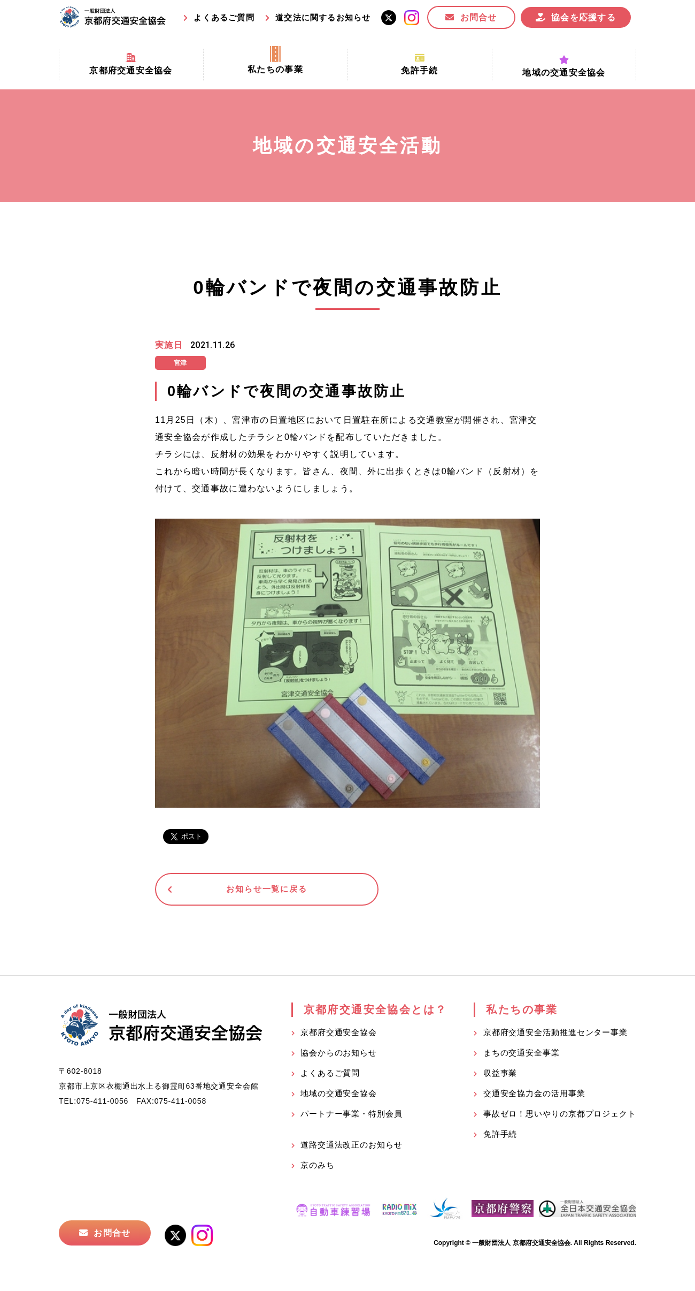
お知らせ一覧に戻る (238, 890)
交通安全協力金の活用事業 (534, 1095)
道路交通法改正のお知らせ (351, 1147)
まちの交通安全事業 (521, 1055)
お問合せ (478, 17)
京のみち (317, 1167)
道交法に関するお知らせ (322, 17)
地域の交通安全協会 (338, 1095)
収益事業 (500, 1075)
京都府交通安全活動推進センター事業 (555, 1034)
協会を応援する (583, 17)
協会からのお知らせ (338, 1055)
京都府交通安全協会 (338, 1034)
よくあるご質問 (224, 17)
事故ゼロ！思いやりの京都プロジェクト (559, 1116)
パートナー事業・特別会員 (351, 1116)
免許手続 (500, 1136)
